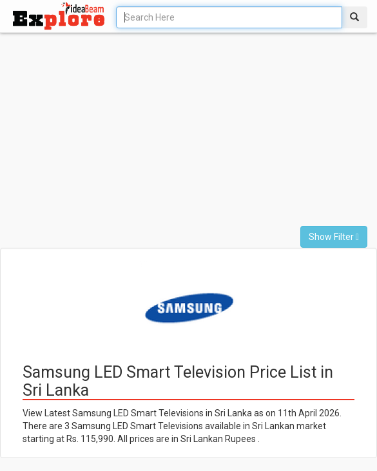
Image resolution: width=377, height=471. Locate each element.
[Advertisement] (160, 136)
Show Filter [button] (334, 237)
